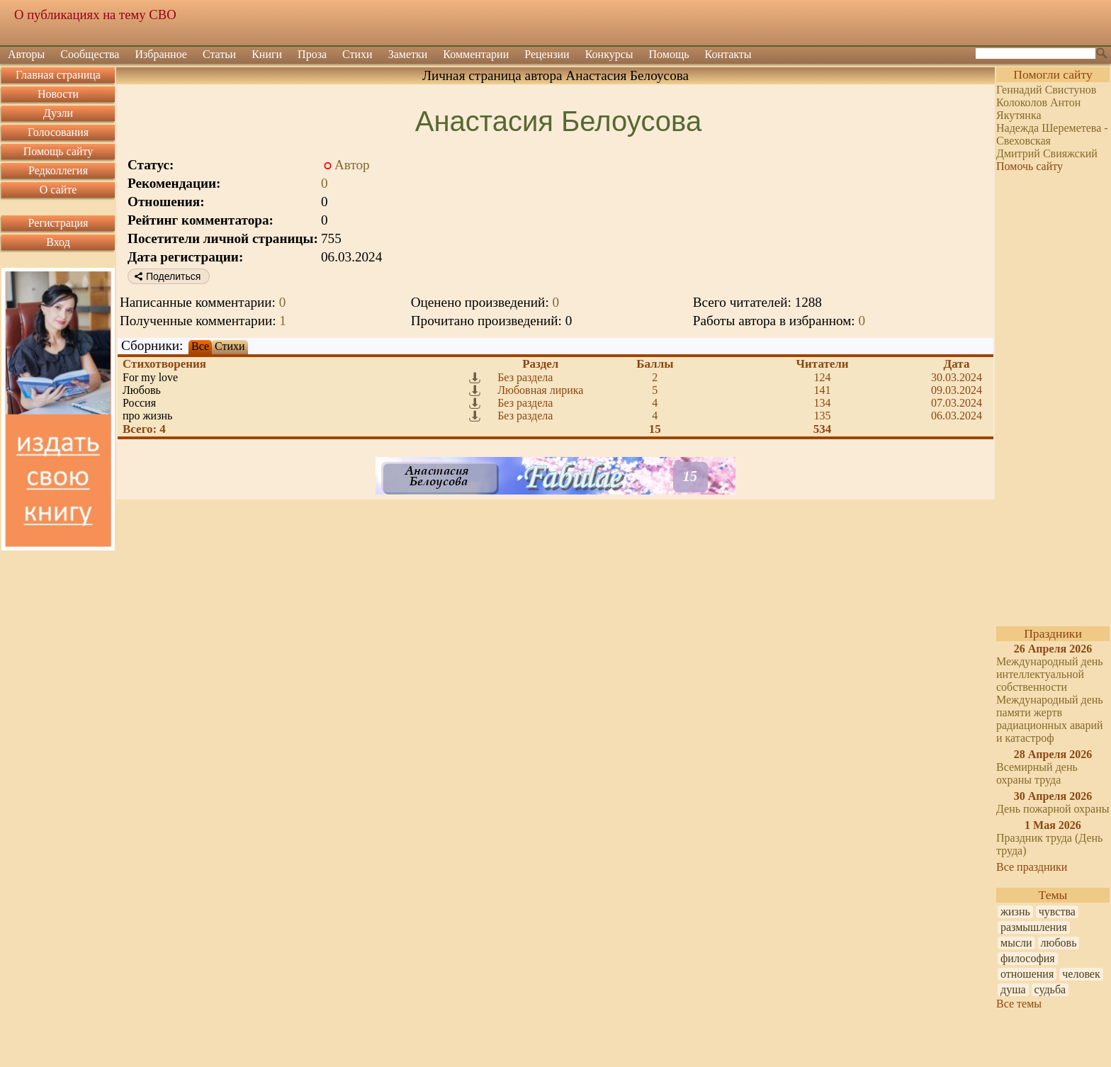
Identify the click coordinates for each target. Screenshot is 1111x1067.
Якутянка (1019, 115)
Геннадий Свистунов (1046, 90)
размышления (1033, 927)
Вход (58, 242)
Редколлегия (58, 170)
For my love (150, 377)
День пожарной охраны (1053, 809)
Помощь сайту (58, 151)
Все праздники (1031, 867)
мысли (1016, 943)
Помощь (669, 54)
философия (1027, 958)
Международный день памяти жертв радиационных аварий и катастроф (1049, 719)
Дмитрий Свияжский (1047, 153)
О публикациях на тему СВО (95, 14)
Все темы (1019, 1004)
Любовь (142, 390)
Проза (312, 54)
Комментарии (476, 54)
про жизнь (147, 416)
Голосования (58, 132)
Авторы (26, 54)
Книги (267, 54)
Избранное (161, 54)
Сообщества (89, 54)
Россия (139, 403)
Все (200, 346)
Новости (58, 94)
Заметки (408, 54)
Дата (957, 364)
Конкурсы (609, 54)
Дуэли (58, 113)
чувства (1057, 911)
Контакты (728, 54)
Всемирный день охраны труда (1037, 773)
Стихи (357, 54)
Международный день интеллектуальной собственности (1049, 674)
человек (1081, 974)
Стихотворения (164, 364)
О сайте (58, 190)
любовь (1059, 943)
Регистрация (58, 223)
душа (1013, 989)
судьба (1050, 989)
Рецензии (546, 54)
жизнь (1015, 911)
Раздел (540, 364)
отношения (1027, 974)
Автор (352, 164)
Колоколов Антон (1038, 102)
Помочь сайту (1029, 166)
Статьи (219, 54)
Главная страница (58, 75)
